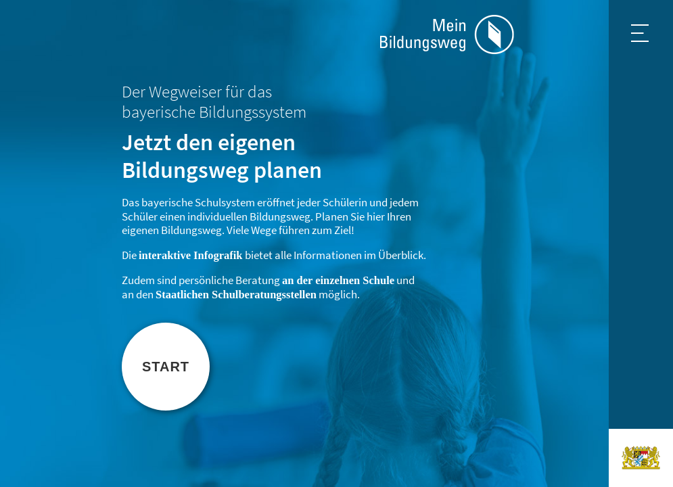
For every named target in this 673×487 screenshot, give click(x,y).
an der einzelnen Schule (338, 280)
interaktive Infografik (191, 255)
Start (165, 366)
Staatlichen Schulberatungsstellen (236, 294)
